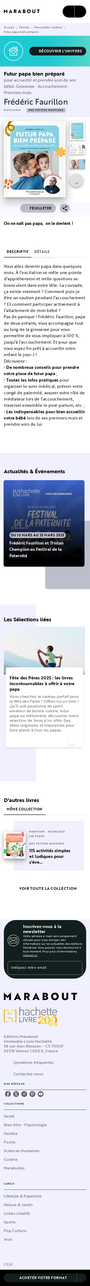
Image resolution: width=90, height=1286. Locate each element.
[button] (57, 51)
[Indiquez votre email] (39, 968)
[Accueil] (24, 11)
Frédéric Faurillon (36, 101)
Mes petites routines (48, 27)
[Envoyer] (76, 968)
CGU (8, 1264)
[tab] (17, 251)
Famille (24, 27)
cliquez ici (30, 955)
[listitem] (8, 1094)
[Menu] (74, 12)
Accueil (9, 27)
